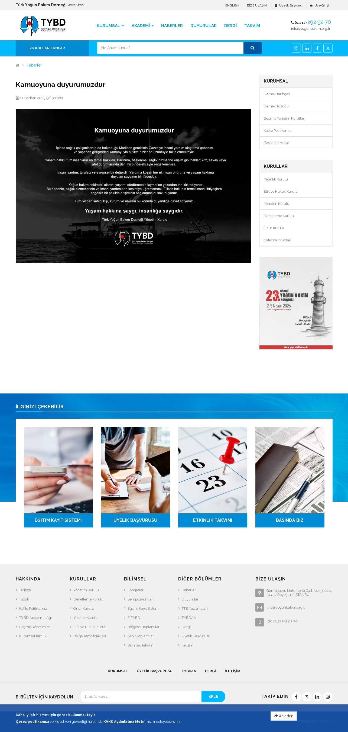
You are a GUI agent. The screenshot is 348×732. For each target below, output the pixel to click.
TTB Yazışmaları (195, 608)
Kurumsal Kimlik (32, 636)
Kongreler (136, 590)
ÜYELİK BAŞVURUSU (135, 520)
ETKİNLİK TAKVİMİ (212, 520)
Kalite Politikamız (277, 131)
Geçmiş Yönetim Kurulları (284, 118)
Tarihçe (25, 590)
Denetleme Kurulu (279, 216)
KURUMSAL (118, 671)
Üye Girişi (321, 5)
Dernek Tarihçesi (277, 94)
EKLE (213, 696)
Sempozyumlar (140, 599)
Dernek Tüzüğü (276, 106)
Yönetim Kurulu (276, 204)
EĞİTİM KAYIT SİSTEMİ (58, 520)
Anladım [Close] (283, 727)
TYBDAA (189, 618)
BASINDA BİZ (290, 520)
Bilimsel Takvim (140, 645)
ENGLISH (232, 5)
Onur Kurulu (274, 228)
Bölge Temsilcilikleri (89, 636)
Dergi (186, 627)
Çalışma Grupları (277, 240)
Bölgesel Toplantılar (144, 627)
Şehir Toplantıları (141, 636)
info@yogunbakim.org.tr (310, 29)
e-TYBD (134, 618)
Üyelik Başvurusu (196, 636)
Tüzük (24, 599)
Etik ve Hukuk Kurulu (281, 191)
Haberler (34, 65)
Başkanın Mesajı (277, 143)
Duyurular (190, 599)
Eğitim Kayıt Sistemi (144, 608)
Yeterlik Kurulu (276, 179)
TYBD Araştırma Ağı (35, 618)
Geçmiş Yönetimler (34, 627)
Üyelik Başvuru (290, 5)
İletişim (187, 645)
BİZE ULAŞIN (257, 5)
